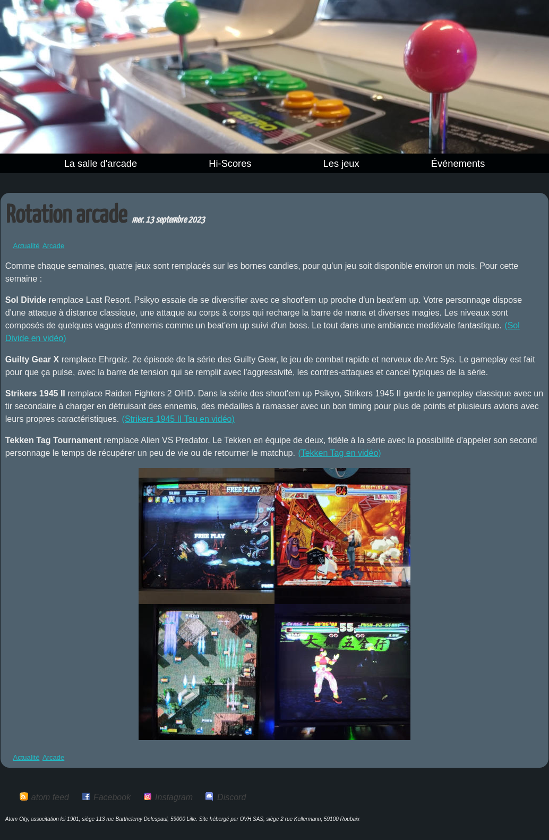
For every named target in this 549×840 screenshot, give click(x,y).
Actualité (26, 246)
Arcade (53, 246)
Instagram (174, 797)
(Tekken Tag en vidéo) (339, 452)
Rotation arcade (66, 216)
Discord (231, 797)
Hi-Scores (230, 163)
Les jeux (341, 163)
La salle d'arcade (101, 163)
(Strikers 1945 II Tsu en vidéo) (178, 418)
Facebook (112, 797)
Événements (458, 163)
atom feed (50, 797)
